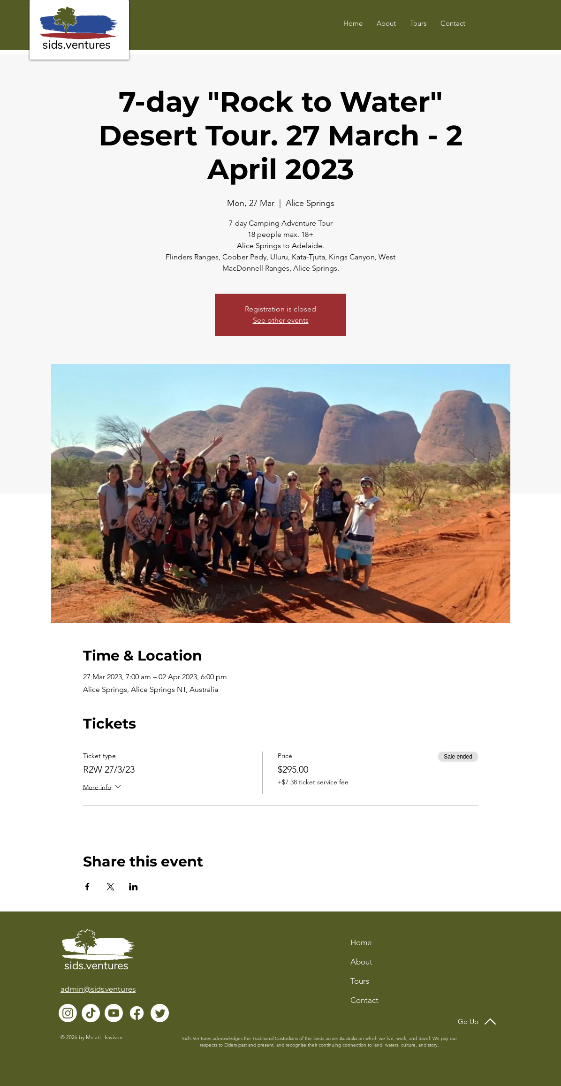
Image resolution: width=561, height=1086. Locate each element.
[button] (452, 23)
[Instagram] (68, 1013)
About (361, 961)
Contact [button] (364, 1000)
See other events (281, 320)
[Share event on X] (110, 886)
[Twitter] (160, 1013)
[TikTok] (91, 1013)
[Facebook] (137, 1013)
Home (360, 942)
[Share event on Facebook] (87, 886)
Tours (359, 981)
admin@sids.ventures (98, 989)
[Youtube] (114, 1013)
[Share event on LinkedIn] (133, 886)
